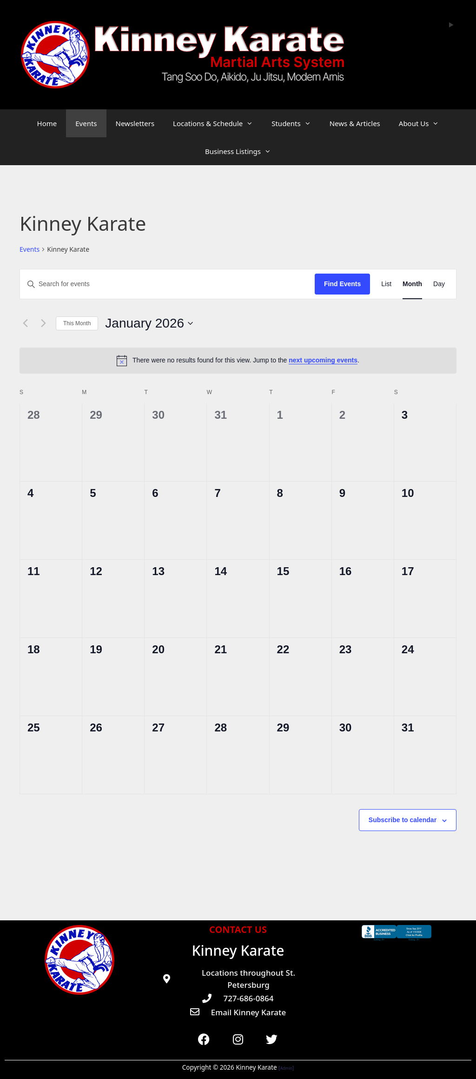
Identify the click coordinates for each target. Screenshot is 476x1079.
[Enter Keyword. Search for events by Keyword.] (167, 284)
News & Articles (355, 123)
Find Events (342, 284)
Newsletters (135, 123)
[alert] (238, 361)
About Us (424, 123)
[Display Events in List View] (386, 284)
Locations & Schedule (217, 123)
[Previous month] (25, 323)
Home (47, 123)
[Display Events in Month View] (412, 284)
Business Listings (242, 151)
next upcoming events (323, 360)
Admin (286, 1068)
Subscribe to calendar (402, 820)
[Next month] (43, 323)
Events (86, 123)
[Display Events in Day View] (439, 284)
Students (295, 123)
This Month (77, 323)
